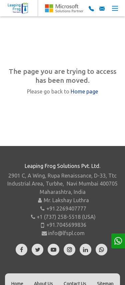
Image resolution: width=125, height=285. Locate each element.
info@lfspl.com (66, 233)
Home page (84, 91)
